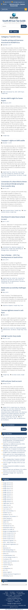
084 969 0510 (8, 2)
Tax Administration (11, 175)
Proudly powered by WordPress (10, 605)
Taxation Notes (21, 593)
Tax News (12, 592)
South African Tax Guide (14, 21)
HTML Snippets (8, 609)
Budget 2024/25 (7, 501)
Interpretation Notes (6, 412)
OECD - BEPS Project (19, 92)
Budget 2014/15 (7, 485)
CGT (21, 416)
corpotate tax (4, 418)
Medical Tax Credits (7, 529)
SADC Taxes (9, 595)
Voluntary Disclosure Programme (11, 574)
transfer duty (13, 212)
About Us (10, 601)
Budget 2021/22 (7, 498)
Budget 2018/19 (7, 492)
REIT (4, 546)
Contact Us (17, 601)
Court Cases (4, 173)
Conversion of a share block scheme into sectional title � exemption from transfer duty (14, 184)
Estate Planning (6, 518)
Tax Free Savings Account (9, 557)
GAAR (4, 92)
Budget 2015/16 (7, 486)
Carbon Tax (14, 172)
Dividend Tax (10, 173)
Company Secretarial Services (14, 598)
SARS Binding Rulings (8, 550)
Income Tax (3, 175)
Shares (4, 553)
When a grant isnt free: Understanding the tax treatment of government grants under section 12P (14, 455)
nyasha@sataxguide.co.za (18, 2)
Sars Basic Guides (16, 374)
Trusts (5, 176)
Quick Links (5, 9)
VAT (8, 176)
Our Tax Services (18, 595)
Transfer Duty (4, 93)
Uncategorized (6, 568)
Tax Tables (12, 593)
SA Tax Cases (20, 592)
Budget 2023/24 (7, 499)
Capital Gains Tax (7, 172)
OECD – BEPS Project (8, 542)
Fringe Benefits (6, 520)
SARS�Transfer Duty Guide (11, 336)
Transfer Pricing (7, 564)
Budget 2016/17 (7, 488)
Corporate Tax (21, 172)
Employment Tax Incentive (9, 516)
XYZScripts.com (20, 609)
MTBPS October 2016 (8, 538)
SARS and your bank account (11, 381)
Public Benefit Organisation (12, 413)
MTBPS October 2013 (16, 412)
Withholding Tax (19, 248)
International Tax (10, 92)
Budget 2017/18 (7, 490)
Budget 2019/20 (7, 494)
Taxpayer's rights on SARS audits (13, 140)
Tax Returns (19, 175)
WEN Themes (14, 607)
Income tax (10, 418)
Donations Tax (17, 173)
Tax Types (5, 593)
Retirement (22, 413)
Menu (13, 31)
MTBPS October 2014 (8, 535)
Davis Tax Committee (8, 511)
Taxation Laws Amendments (10, 561)
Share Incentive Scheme (8, 210)
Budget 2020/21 (7, 496)
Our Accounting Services (14, 596)
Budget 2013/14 (6, 407)
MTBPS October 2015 (8, 537)
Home (6, 592)
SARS (15, 418)
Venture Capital (6, 572)
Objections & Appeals (17, 247)
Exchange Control (5, 250)
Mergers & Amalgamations (9, 531)
